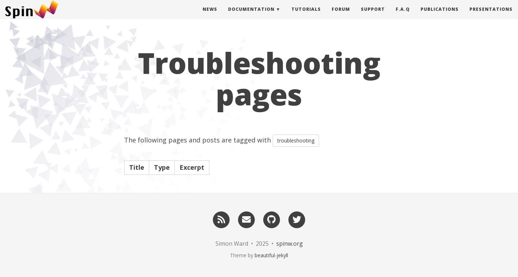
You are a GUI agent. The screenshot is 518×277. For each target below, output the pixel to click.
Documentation (251, 16)
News (210, 16)
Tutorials (306, 16)
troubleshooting (295, 140)
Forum (341, 16)
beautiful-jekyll (271, 255)
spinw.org (289, 244)
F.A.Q (403, 16)
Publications (440, 16)
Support (373, 16)
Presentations (491, 16)
